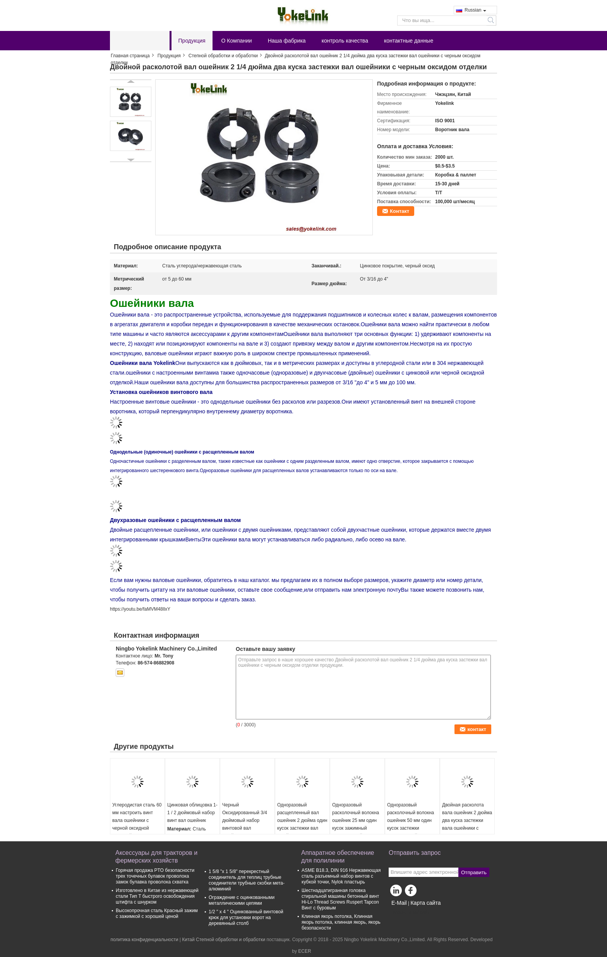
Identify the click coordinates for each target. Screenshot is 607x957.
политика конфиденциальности (144, 939)
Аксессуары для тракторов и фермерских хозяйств (156, 856)
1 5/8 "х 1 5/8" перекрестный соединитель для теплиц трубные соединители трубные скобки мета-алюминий (247, 880)
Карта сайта (425, 903)
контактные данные (408, 41)
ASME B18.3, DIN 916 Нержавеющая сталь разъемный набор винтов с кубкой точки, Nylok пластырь (341, 876)
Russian (475, 10)
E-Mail (399, 903)
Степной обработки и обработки (223, 55)
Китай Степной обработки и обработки (223, 939)
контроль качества (345, 41)
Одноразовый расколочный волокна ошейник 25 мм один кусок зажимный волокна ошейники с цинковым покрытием (355, 824)
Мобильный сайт (409, 912)
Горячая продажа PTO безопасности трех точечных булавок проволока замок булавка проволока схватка (155, 876)
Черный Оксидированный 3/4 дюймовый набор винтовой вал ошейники (244, 820)
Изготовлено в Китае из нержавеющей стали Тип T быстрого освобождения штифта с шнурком (157, 896)
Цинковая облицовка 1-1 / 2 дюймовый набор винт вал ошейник (192, 812)
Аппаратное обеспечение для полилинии (337, 856)
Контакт (399, 211)
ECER (304, 951)
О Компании (236, 41)
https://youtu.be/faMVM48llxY (140, 609)
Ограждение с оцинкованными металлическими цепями (241, 900)
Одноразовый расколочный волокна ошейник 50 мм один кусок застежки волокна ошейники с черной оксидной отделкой (410, 828)
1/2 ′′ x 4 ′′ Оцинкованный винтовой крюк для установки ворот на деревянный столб (246, 917)
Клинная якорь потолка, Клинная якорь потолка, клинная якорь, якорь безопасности (341, 922)
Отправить (474, 872)
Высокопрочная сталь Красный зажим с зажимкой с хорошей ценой (157, 913)
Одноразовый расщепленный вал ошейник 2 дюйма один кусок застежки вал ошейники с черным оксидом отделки (302, 824)
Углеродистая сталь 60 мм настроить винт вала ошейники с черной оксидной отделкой (137, 820)
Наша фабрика (287, 41)
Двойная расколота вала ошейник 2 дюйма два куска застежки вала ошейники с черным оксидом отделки (467, 824)
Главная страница (130, 55)
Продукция (192, 41)
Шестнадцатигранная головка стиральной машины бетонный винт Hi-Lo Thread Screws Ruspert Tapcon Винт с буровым (340, 899)
